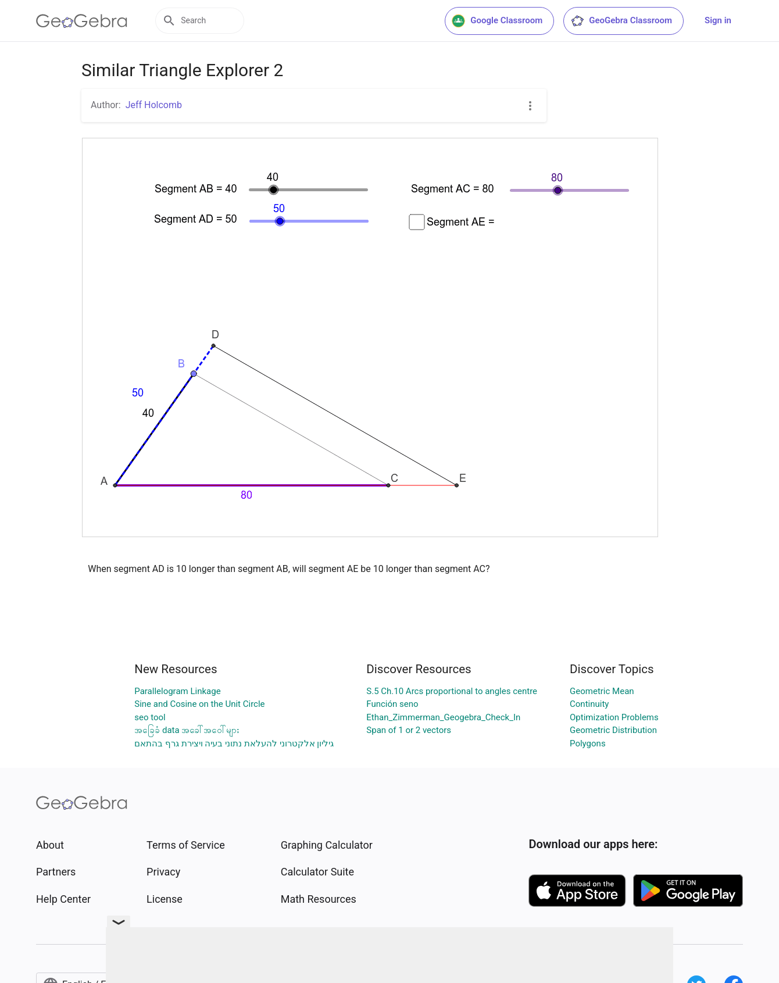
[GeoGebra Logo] (81, 21)
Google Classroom (497, 21)
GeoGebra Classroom (621, 21)
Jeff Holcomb (154, 104)
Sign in (718, 20)
